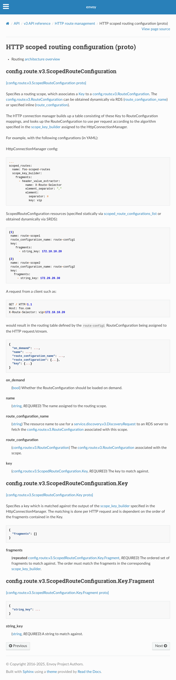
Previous (18, 646)
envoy (91, 7)
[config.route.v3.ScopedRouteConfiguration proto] (46, 83)
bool (15, 388)
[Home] (7, 23)
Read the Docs (89, 672)
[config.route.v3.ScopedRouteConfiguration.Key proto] (49, 495)
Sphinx (28, 672)
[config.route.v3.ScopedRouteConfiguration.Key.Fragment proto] (57, 593)
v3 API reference (37, 23)
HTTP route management (75, 23)
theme (52, 672)
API (16, 23)
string (17, 406)
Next (161, 646)
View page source (156, 29)
